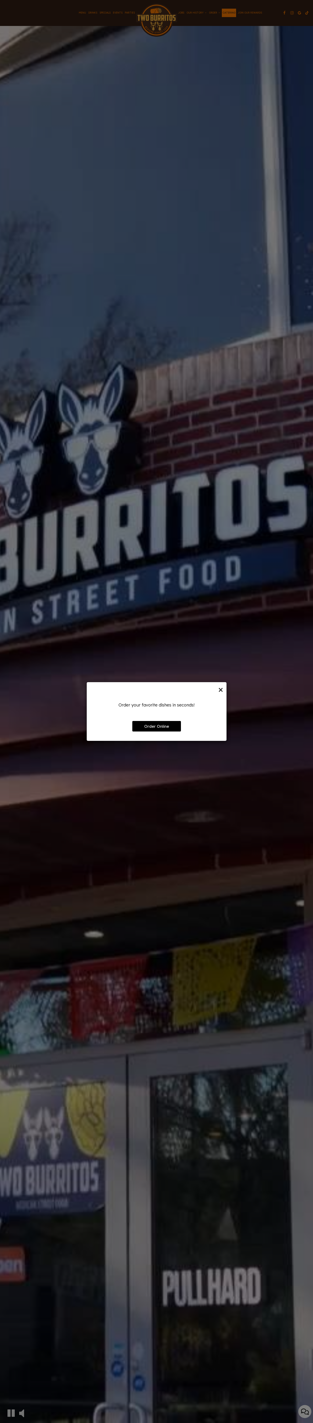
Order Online (156, 726)
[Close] (220, 689)
